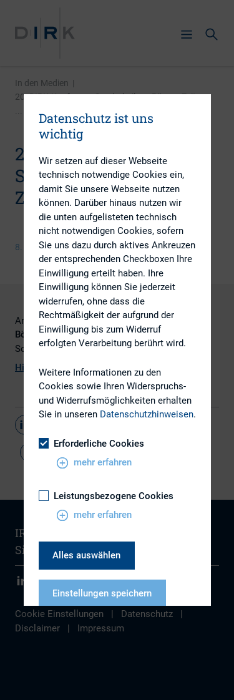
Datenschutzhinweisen (146, 414)
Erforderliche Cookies (91, 443)
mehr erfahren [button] (94, 463)
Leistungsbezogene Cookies (106, 496)
